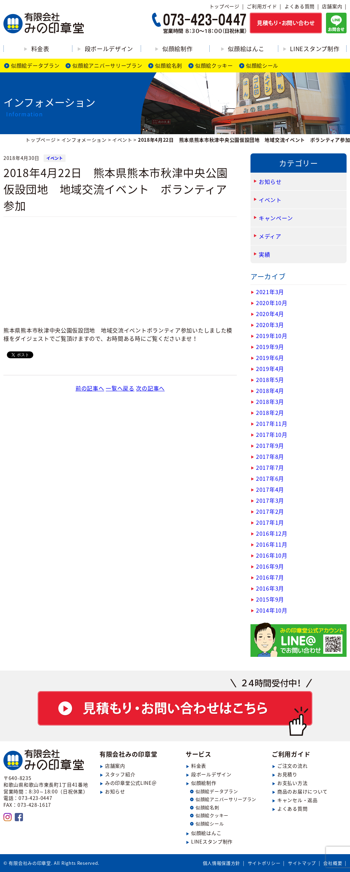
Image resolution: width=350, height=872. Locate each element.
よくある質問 (299, 6)
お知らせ (270, 181)
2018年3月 (270, 401)
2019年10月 (272, 336)
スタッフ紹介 (120, 774)
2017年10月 (272, 434)
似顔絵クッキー (214, 65)
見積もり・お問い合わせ (175, 707)
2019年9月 (270, 346)
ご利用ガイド (262, 6)
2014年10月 (272, 610)
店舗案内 (332, 6)
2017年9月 (270, 445)
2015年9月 (270, 599)
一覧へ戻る (120, 388)
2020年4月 (270, 314)
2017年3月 (270, 500)
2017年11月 (272, 423)
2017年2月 (270, 511)
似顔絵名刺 (168, 65)
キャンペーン (276, 218)
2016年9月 (270, 566)
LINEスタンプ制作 (314, 48)
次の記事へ (150, 388)
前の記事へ (89, 388)
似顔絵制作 (177, 48)
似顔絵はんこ (246, 48)
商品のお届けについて (302, 791)
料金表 (40, 48)
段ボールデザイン (109, 48)
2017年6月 (270, 478)
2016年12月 (272, 533)
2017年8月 (270, 456)
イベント (54, 158)
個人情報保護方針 (222, 863)
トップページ (224, 6)
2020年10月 (272, 303)
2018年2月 (270, 412)
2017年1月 (270, 522)
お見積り (287, 774)
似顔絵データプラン (35, 65)
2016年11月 (272, 544)
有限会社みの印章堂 (128, 754)
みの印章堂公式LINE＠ (130, 782)
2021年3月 (270, 292)
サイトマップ (302, 863)
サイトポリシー (264, 863)
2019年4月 (270, 368)
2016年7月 (270, 577)
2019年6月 (270, 357)
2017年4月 (270, 489)
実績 (264, 254)
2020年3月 (270, 325)
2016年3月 (270, 588)
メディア (270, 236)
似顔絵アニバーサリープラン (107, 65)
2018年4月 (270, 390)
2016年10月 (272, 555)
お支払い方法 (292, 782)
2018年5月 (270, 379)
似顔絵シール (262, 65)
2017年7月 (270, 467)
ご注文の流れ (292, 765)
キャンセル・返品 (297, 800)
